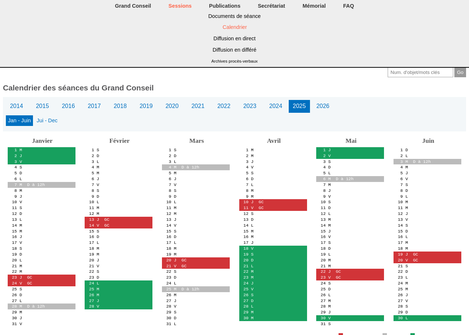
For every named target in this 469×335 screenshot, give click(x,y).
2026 (322, 106)
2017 (94, 106)
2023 (249, 106)
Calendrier (235, 27)
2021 (197, 106)
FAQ (348, 6)
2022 (223, 106)
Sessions (180, 6)
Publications (225, 6)
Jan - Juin (19, 120)
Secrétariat (271, 6)
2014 (16, 106)
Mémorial (314, 6)
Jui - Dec (47, 120)
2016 (68, 106)
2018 (120, 106)
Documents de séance (234, 16)
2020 (172, 106)
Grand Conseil (133, 6)
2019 (146, 106)
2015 (42, 106)
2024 (275, 106)
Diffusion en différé (234, 50)
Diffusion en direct (235, 38)
